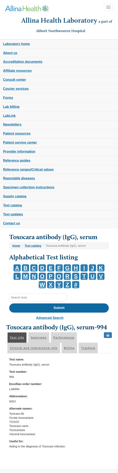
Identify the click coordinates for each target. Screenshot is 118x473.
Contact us (11, 223)
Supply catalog (14, 196)
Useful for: (16, 441)
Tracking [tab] (88, 348)
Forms (8, 97)
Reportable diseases (19, 178)
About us (10, 53)
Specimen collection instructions (28, 187)
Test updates (13, 214)
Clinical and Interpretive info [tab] (34, 348)
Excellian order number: (25, 384)
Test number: (18, 371)
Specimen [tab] (39, 337)
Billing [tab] (69, 348)
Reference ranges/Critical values (28, 169)
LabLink (9, 115)
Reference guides (16, 160)
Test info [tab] (17, 337)
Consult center (14, 79)
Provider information (19, 151)
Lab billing (11, 106)
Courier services (16, 88)
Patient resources (17, 133)
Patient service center (20, 142)
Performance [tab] (63, 337)
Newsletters (12, 124)
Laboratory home (16, 44)
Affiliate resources (17, 70)
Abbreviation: (18, 396)
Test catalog (12, 205)
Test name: (16, 359)
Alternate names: (21, 408)
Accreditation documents (22, 61)
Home (16, 245)
